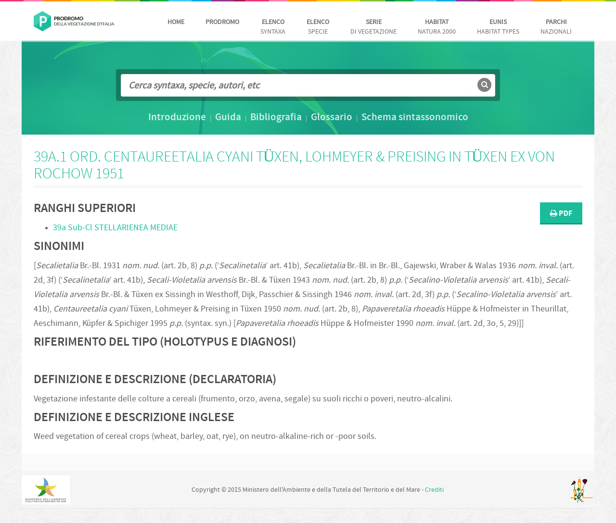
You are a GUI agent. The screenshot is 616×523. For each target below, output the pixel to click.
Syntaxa (272, 27)
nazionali (556, 27)
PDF (561, 214)
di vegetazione (373, 27)
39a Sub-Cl (115, 228)
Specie (318, 27)
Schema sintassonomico (414, 117)
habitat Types (498, 27)
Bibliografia (276, 117)
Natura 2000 (437, 27)
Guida (228, 117)
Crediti (434, 490)
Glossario (331, 117)
